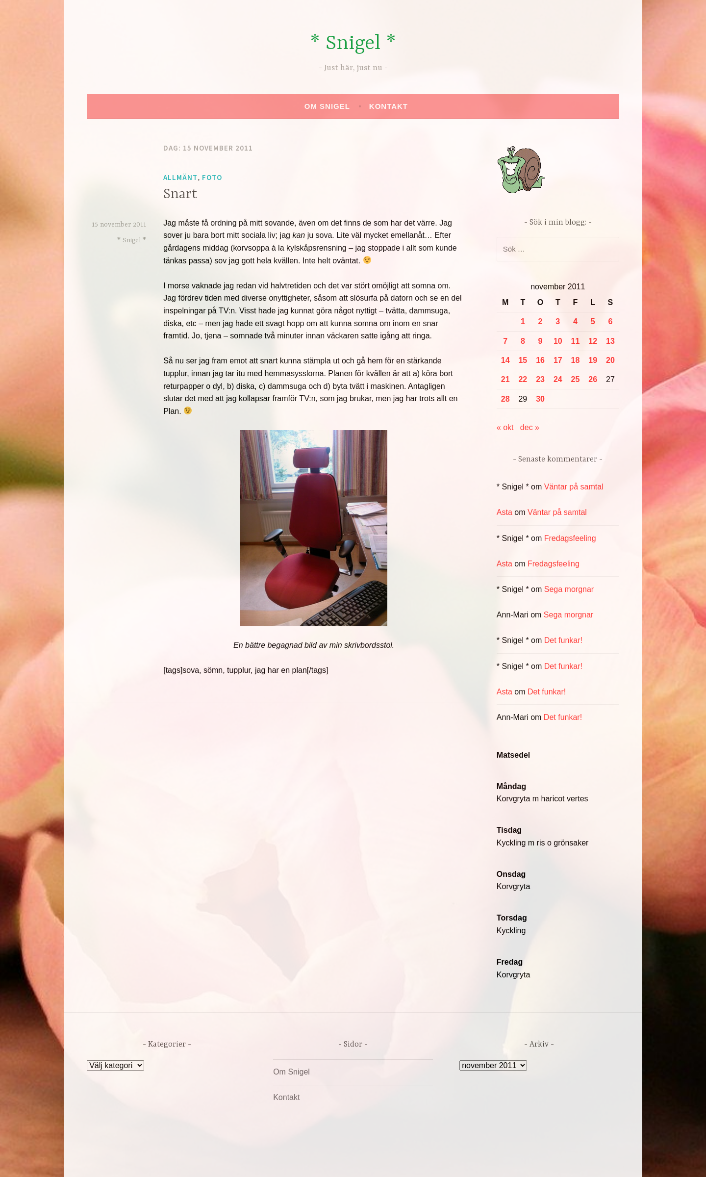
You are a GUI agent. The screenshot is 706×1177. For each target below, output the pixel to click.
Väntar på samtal (574, 487)
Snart (180, 195)
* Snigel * (353, 43)
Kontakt (388, 106)
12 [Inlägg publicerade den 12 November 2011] (592, 341)
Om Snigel (327, 106)
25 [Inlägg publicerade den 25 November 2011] (575, 379)
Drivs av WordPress (280, 1159)
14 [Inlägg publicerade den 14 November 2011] (505, 360)
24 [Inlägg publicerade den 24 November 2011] (558, 379)
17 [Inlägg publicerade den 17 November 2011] (558, 360)
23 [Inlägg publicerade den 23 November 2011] (540, 379)
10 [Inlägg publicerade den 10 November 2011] (558, 341)
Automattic (445, 1159)
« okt (505, 427)
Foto (212, 177)
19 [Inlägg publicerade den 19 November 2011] (592, 360)
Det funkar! (563, 640)
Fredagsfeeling (570, 538)
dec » (529, 427)
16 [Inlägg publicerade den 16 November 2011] (540, 360)
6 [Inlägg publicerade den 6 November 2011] (610, 321)
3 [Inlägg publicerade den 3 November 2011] (557, 321)
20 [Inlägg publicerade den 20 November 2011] (610, 360)
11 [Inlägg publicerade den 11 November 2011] (575, 341)
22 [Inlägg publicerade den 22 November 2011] (522, 379)
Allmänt (180, 177)
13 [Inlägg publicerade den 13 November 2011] (610, 341)
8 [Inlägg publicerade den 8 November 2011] (523, 341)
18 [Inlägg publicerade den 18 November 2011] (575, 360)
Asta (504, 512)
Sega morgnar (569, 589)
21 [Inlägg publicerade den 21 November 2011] (505, 379)
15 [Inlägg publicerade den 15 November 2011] (522, 360)
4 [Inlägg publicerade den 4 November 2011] (575, 321)
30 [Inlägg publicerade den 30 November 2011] (540, 399)
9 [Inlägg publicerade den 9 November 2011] (540, 341)
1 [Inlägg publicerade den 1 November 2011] (523, 321)
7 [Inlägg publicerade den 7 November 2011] (505, 341)
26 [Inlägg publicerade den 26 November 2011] (592, 379)
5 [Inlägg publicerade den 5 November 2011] (593, 321)
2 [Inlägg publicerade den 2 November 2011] (540, 321)
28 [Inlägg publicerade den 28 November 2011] (505, 399)
